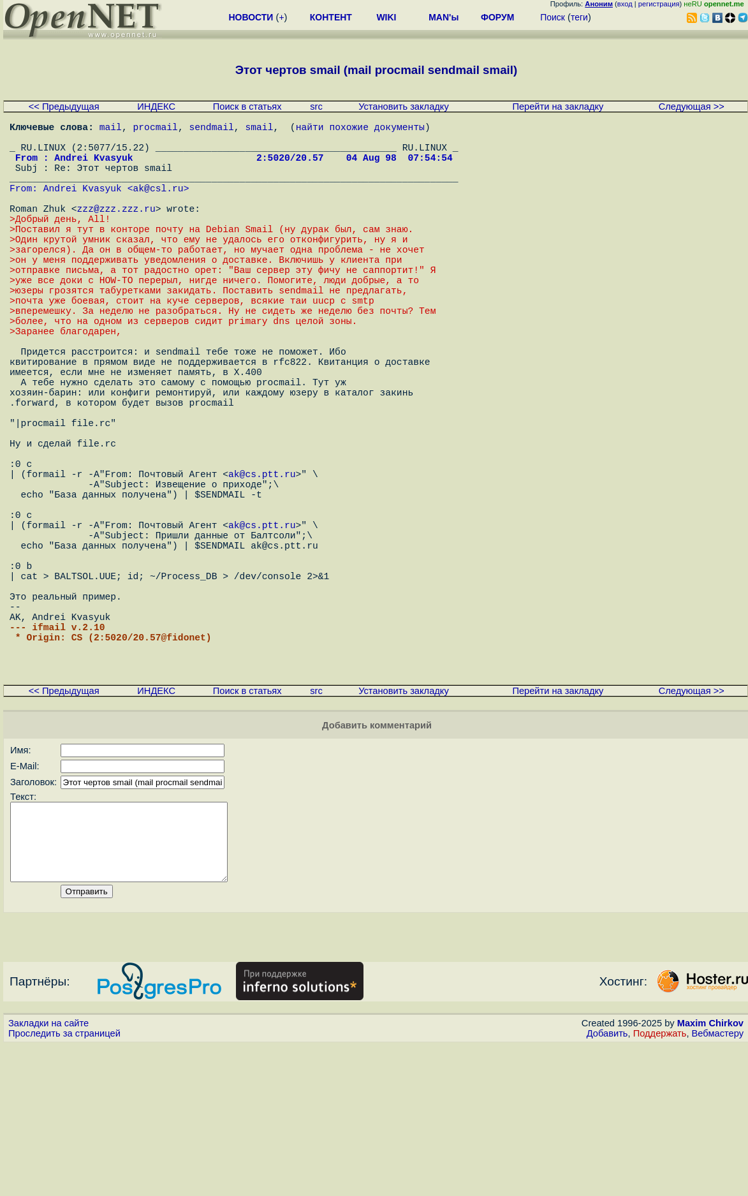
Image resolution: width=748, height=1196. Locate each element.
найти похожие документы (360, 128)
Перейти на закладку (557, 106)
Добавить (607, 1184)
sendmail (211, 128)
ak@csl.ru (158, 205)
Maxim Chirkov (710, 1174)
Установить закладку (403, 106)
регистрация (659, 4)
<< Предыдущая (64, 106)
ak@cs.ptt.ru (262, 562)
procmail (155, 128)
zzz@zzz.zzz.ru (116, 231)
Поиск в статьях (247, 106)
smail (259, 128)
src (316, 106)
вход (625, 4)
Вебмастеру (718, 1184)
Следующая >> (691, 106)
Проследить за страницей (64, 1184)
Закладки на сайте (48, 1174)
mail (110, 128)
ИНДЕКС (156, 106)
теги (579, 17)
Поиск (552, 17)
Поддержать (660, 1184)
